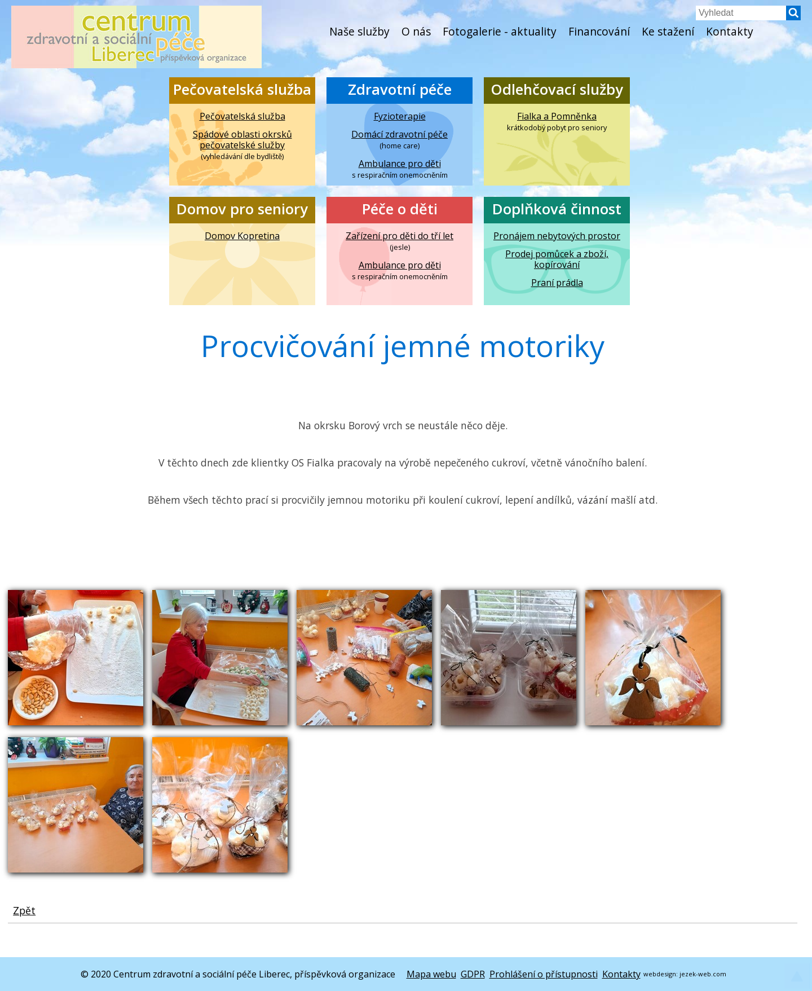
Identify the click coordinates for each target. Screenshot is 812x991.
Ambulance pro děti (400, 163)
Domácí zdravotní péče (399, 134)
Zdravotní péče (400, 89)
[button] (793, 17)
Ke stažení (668, 31)
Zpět (24, 910)
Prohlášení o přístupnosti (543, 974)
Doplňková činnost (556, 209)
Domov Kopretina (242, 236)
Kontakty (729, 31)
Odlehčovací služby (557, 89)
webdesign (659, 974)
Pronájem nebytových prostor (556, 236)
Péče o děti (400, 209)
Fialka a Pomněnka (557, 116)
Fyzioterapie (400, 116)
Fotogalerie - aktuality (500, 31)
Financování (599, 31)
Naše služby (359, 31)
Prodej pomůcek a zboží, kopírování (556, 259)
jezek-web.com (702, 974)
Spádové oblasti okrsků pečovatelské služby (242, 140)
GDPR (473, 974)
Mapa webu (431, 974)
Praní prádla (557, 283)
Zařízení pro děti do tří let (399, 236)
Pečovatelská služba (242, 89)
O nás (416, 31)
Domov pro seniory (242, 209)
